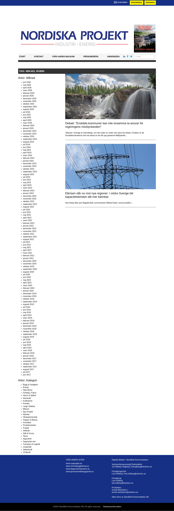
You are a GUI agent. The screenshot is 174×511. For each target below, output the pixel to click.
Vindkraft (27, 452)
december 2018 (29, 326)
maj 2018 (27, 345)
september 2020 (30, 269)
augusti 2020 (28, 272)
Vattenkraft (27, 450)
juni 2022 (27, 212)
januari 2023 (28, 193)
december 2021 (29, 229)
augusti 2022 (28, 207)
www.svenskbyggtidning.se (77, 466)
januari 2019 (28, 323)
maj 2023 (27, 182)
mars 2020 (27, 285)
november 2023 (29, 166)
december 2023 (29, 163)
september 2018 (30, 334)
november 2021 (29, 231)
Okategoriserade (30, 417)
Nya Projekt (28, 412)
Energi (26, 387)
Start (22, 57)
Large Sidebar (29, 406)
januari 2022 (28, 226)
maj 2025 (27, 117)
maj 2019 (27, 313)
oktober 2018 (28, 331)
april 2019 (27, 315)
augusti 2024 (28, 142)
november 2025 (29, 101)
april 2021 (27, 250)
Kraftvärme (27, 401)
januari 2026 (28, 96)
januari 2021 (28, 258)
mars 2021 (27, 253)
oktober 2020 (28, 266)
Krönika (26, 404)
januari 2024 (28, 161)
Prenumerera (136, 3)
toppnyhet (27, 439)
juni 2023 (27, 180)
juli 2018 (26, 340)
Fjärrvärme (27, 390)
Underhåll (27, 447)
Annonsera (150, 3)
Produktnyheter (29, 425)
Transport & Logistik (31, 444)
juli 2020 (26, 275)
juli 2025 (26, 112)
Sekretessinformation (112, 507)
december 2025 (29, 99)
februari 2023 (28, 191)
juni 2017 (27, 375)
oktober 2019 (28, 299)
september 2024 (30, 139)
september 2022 (30, 204)
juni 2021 (27, 245)
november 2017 (29, 361)
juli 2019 (26, 307)
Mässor (26, 409)
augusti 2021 (28, 239)
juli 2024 (26, 144)
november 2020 (29, 264)
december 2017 (29, 358)
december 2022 (29, 196)
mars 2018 (27, 350)
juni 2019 (27, 310)
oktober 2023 (28, 169)
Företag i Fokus (29, 393)
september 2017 (30, 367)
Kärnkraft (27, 398)
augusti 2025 (28, 109)
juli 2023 (26, 177)
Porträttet (27, 422)
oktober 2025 (28, 104)
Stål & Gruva (28, 433)
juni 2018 (27, 342)
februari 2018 (28, 353)
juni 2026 (27, 82)
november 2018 (29, 329)
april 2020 (27, 283)
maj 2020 (27, 280)
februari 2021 (28, 256)
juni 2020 (27, 277)
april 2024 (27, 153)
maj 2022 (27, 215)
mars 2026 (27, 90)
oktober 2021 (28, 234)
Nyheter (26, 414)
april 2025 (27, 120)
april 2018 (27, 348)
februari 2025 (28, 126)
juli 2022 (26, 210)
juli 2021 (26, 242)
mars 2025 (27, 123)
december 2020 (29, 261)
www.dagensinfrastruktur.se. (78, 469)
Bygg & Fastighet (30, 385)
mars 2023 (27, 188)
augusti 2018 (28, 337)
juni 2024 (27, 147)
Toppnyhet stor (29, 441)
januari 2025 (28, 128)
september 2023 (30, 172)
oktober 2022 (28, 201)
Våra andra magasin (63, 57)
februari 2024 (28, 158)
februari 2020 (28, 288)
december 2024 (29, 131)
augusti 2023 (28, 174)
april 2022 (27, 218)
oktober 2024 (28, 136)
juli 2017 (26, 372)
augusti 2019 (28, 304)
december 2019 (29, 294)
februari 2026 (28, 93)
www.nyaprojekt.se (74, 463)
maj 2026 (27, 85)
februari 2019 (28, 321)
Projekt (26, 428)
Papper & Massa (30, 420)
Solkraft (26, 431)
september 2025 (30, 107)
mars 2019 (27, 318)
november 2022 (29, 199)
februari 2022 (28, 223)
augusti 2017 (28, 369)
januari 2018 (28, 356)
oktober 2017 (28, 364)
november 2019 (29, 296)
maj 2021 (27, 247)
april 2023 (27, 185)
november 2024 (29, 134)
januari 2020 (28, 291)
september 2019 (30, 302)
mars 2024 (27, 155)
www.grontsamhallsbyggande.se (80, 471)
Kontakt (38, 57)
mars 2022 (27, 220)
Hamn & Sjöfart (29, 395)
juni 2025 (27, 115)
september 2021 (30, 237)
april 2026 (27, 88)
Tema (25, 436)
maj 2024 (27, 150)
